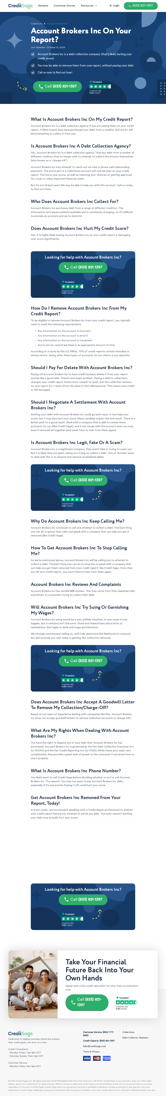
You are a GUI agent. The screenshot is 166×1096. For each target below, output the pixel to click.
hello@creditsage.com (94, 1046)
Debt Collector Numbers (135, 1038)
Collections (128, 1032)
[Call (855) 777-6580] (141, 5)
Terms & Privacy (91, 1052)
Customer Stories (64, 5)
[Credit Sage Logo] (20, 6)
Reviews (43, 5)
